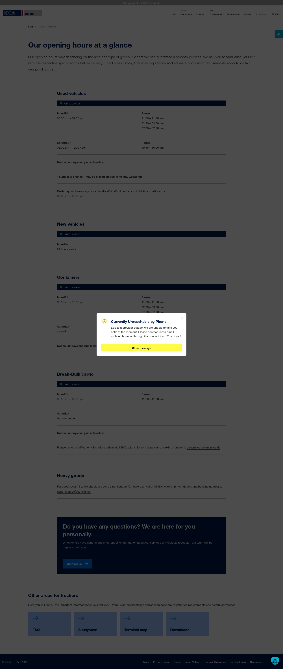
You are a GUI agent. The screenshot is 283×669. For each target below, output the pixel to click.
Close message (141, 348)
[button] (275, 661)
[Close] (182, 317)
